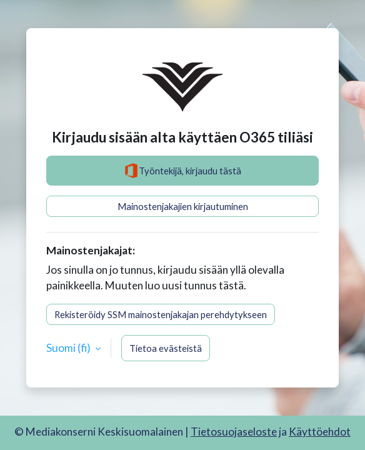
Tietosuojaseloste (234, 431)
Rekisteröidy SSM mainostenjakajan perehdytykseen (160, 314)
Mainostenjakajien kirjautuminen (183, 206)
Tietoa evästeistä (165, 348)
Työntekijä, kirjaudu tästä (182, 170)
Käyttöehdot (320, 431)
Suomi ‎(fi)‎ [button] (69, 347)
